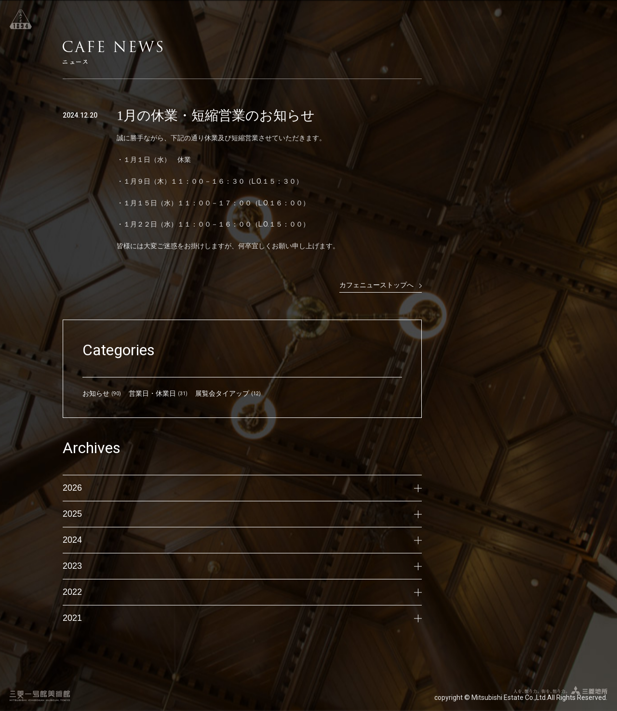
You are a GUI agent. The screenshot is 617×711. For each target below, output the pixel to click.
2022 (242, 592)
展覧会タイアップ (222, 393)
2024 (242, 540)
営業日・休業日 (152, 393)
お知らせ (95, 393)
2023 (242, 566)
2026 (242, 488)
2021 (242, 618)
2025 (242, 514)
